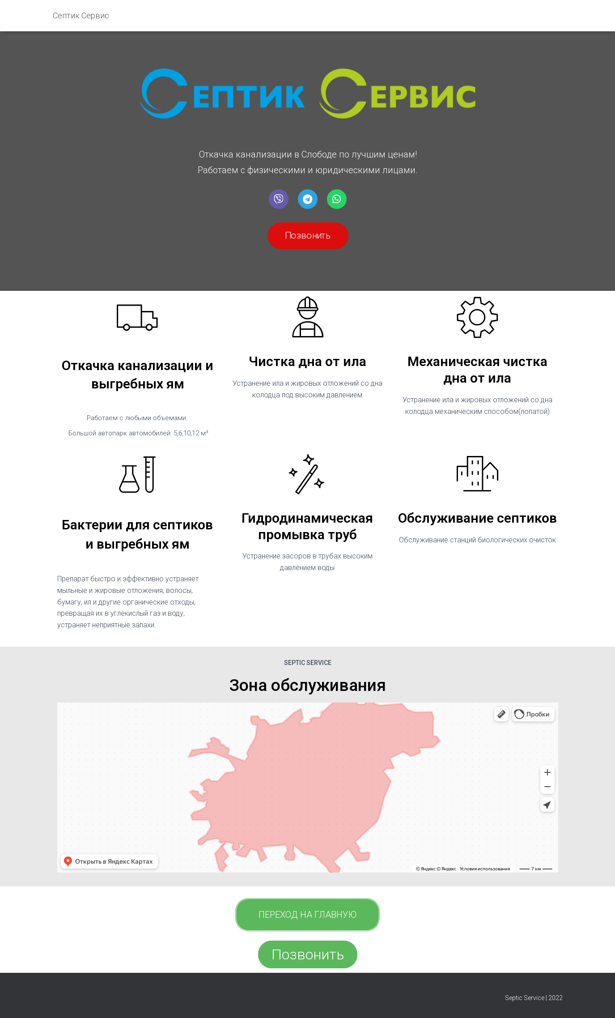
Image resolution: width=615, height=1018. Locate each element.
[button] (307, 235)
